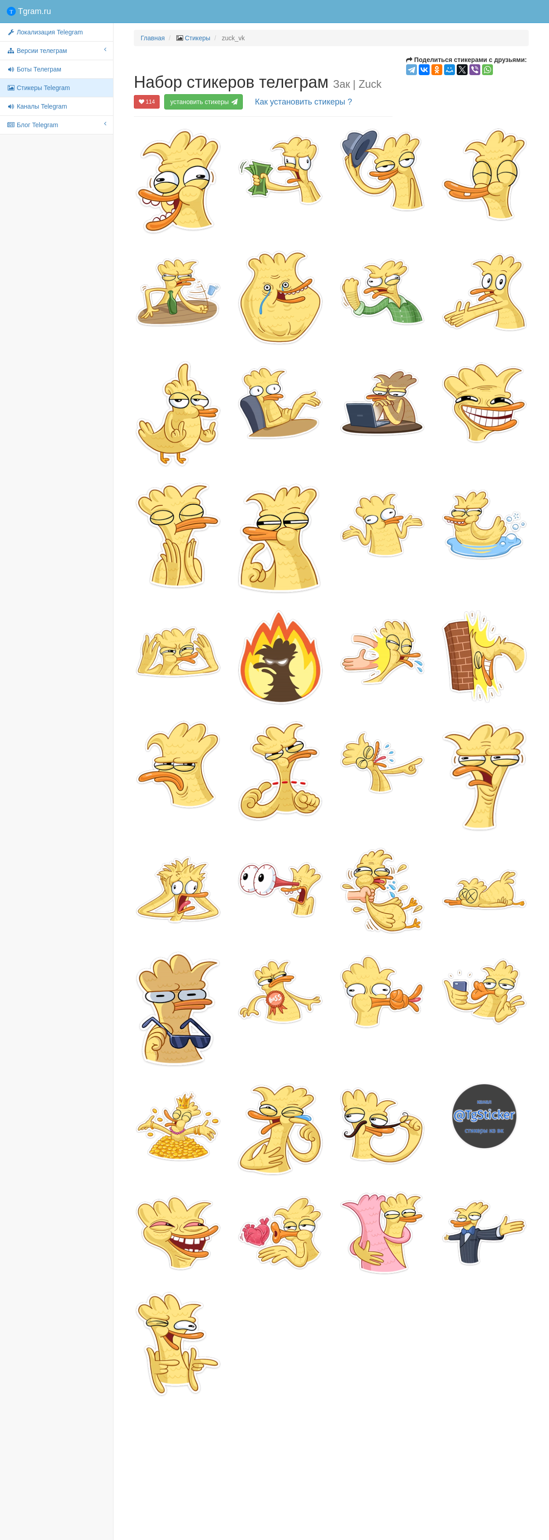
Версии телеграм (56, 50)
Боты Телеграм (34, 69)
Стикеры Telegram (38, 87)
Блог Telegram (56, 124)
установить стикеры (204, 101)
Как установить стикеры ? (303, 101)
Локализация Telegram (45, 32)
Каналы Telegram (37, 106)
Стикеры (197, 38)
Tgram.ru (29, 11)
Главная (153, 38)
